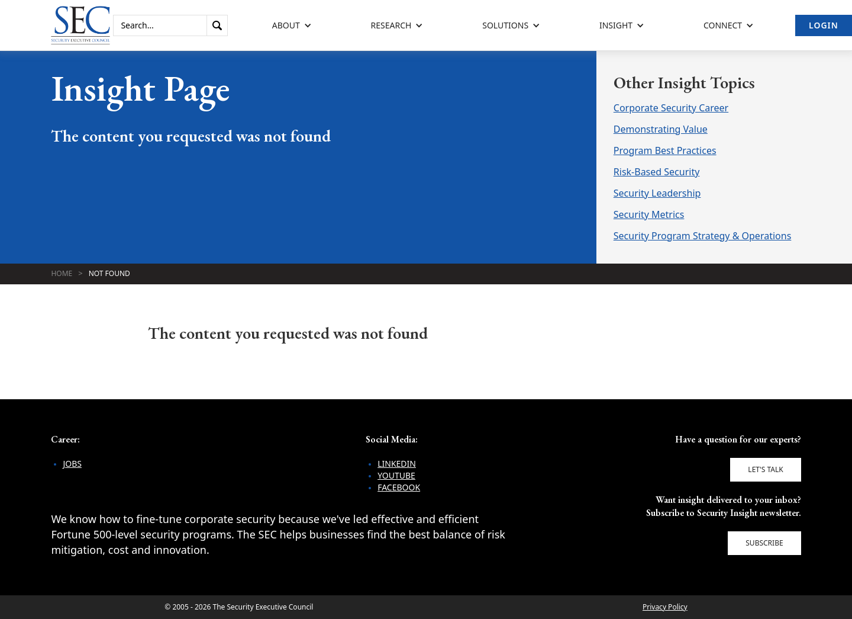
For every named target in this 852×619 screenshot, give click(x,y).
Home (61, 273)
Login (823, 25)
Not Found (109, 273)
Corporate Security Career (671, 107)
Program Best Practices (665, 150)
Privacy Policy (665, 607)
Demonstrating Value (661, 129)
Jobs (72, 463)
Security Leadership (657, 193)
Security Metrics (649, 214)
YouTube (396, 475)
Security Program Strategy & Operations (703, 235)
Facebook (398, 487)
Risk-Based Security (657, 171)
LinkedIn (396, 463)
